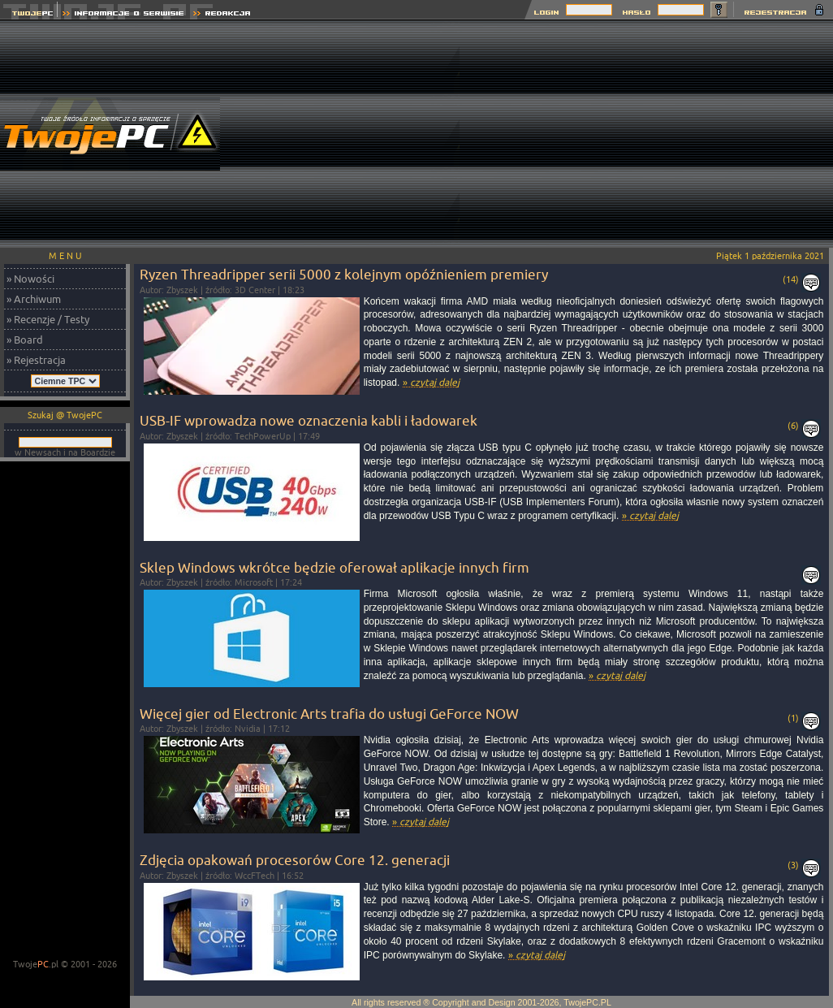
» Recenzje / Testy (47, 319)
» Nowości (30, 278)
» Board (24, 339)
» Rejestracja (36, 360)
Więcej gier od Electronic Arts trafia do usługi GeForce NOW (329, 713)
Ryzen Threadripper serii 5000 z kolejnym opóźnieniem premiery (344, 274)
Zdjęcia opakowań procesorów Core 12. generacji (295, 859)
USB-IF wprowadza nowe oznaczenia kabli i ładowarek (308, 420)
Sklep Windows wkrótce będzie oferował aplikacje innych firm (334, 567)
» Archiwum (33, 299)
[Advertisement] (646, 134)
